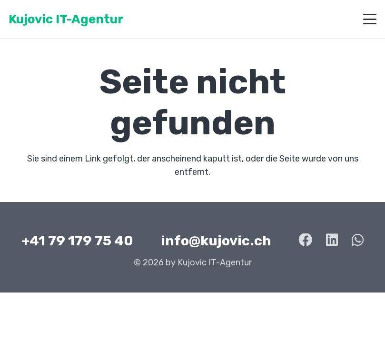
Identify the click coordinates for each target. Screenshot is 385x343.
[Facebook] (305, 240)
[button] (370, 19)
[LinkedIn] (332, 240)
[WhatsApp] (358, 240)
